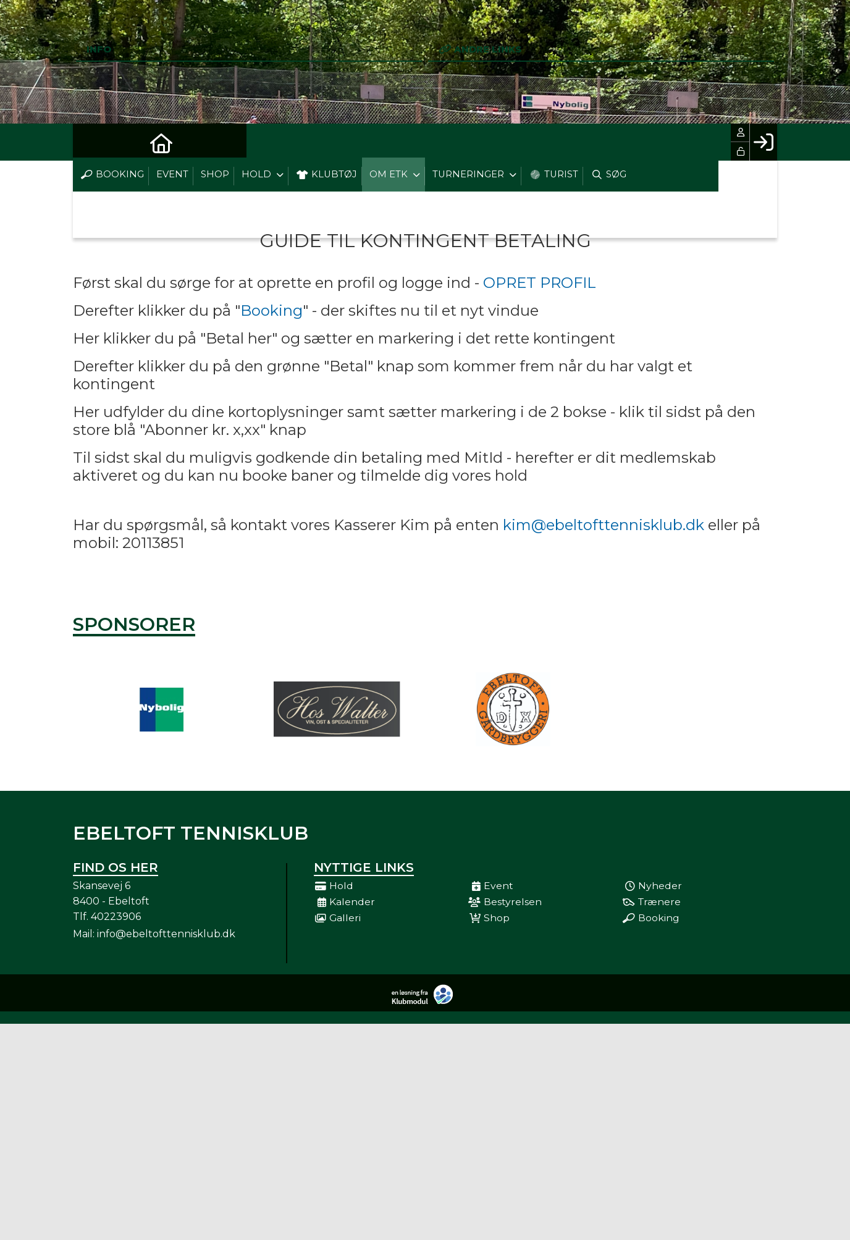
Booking (271, 310)
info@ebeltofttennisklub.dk (166, 934)
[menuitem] (91, 142)
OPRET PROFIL (539, 283)
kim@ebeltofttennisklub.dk (603, 525)
